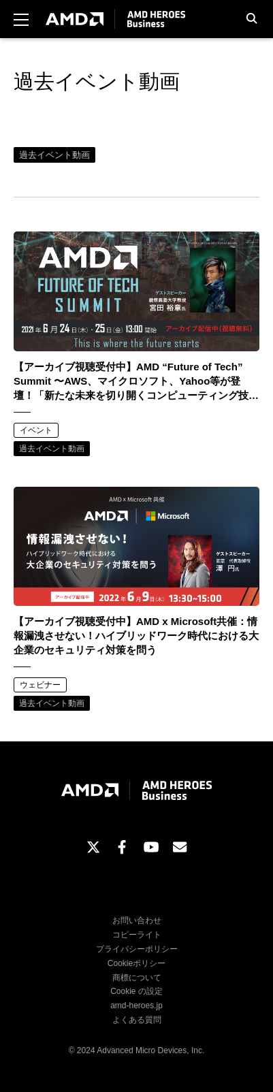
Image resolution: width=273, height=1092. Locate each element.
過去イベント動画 (54, 155)
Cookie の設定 (136, 991)
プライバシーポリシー (137, 949)
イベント (36, 430)
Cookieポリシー (136, 963)
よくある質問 (136, 1020)
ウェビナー (40, 685)
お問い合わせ (136, 920)
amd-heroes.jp (136, 1005)
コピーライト (136, 935)
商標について (136, 977)
